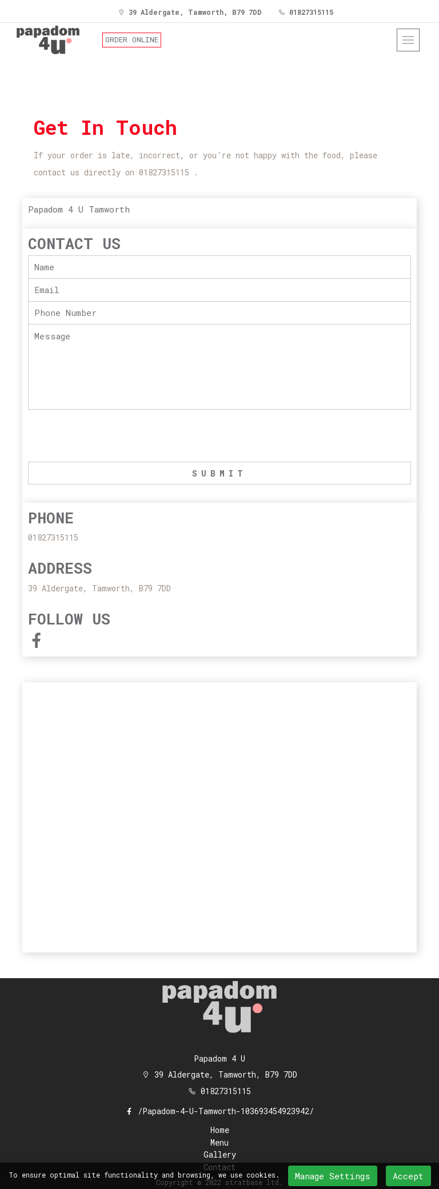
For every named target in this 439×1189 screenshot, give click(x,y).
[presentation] (115, 436)
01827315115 (305, 12)
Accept (408, 1176)
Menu (219, 1143)
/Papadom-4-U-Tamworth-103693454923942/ (219, 1111)
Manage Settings (332, 1176)
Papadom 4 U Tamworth (79, 209)
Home (219, 1130)
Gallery (219, 1155)
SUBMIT (219, 473)
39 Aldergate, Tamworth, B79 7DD (190, 12)
